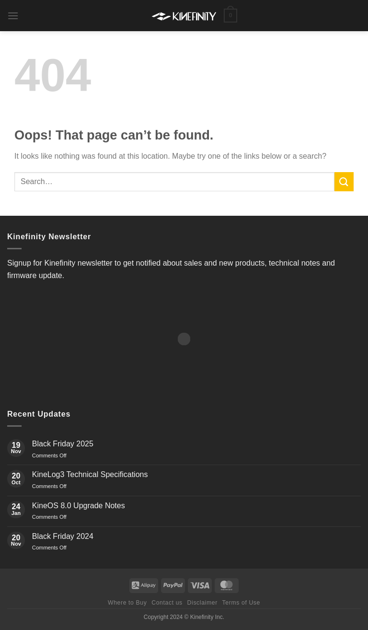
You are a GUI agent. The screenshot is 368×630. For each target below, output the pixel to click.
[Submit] (344, 181)
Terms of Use (241, 602)
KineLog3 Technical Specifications (90, 474)
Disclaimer (202, 602)
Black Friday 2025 (62, 444)
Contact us (167, 602)
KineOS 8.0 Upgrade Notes (78, 506)
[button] (13, 15)
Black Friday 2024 (62, 536)
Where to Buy (127, 602)
